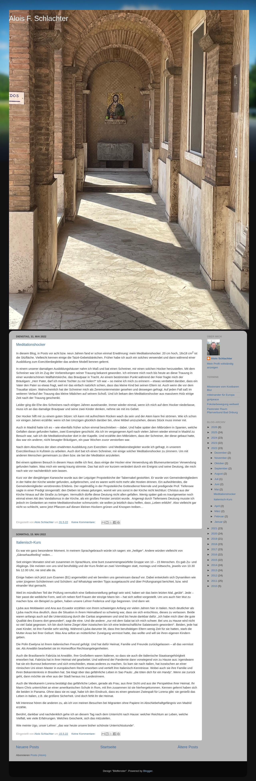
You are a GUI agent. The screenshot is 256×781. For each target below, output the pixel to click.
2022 (214, 448)
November (221, 457)
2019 (214, 538)
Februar (219, 516)
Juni (217, 484)
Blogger (147, 770)
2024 (214, 437)
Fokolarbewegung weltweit (223, 404)
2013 (214, 570)
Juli (216, 479)
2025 (214, 432)
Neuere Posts (27, 747)
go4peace (213, 399)
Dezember (221, 452)
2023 (214, 442)
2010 (214, 586)
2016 (214, 554)
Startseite (108, 747)
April (217, 505)
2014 (214, 565)
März (217, 511)
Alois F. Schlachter (38, 18)
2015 (214, 559)
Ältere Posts (188, 747)
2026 (214, 427)
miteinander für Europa (220, 394)
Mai (217, 489)
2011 (214, 580)
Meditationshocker (30, 345)
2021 (214, 528)
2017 (214, 549)
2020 (214, 533)
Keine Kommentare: (83, 522)
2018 (214, 544)
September (221, 468)
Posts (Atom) (38, 755)
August (219, 473)
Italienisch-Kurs (28, 542)
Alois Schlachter (221, 358)
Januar (218, 521)
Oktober (219, 463)
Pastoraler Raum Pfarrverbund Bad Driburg (222, 410)
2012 (214, 575)
